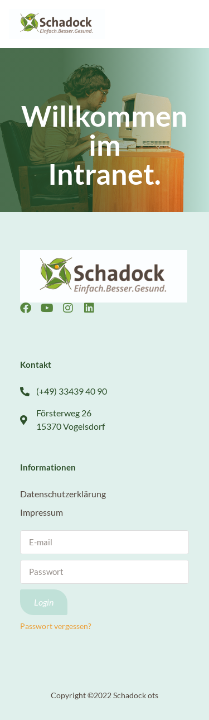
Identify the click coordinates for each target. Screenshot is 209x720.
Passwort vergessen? (55, 626)
